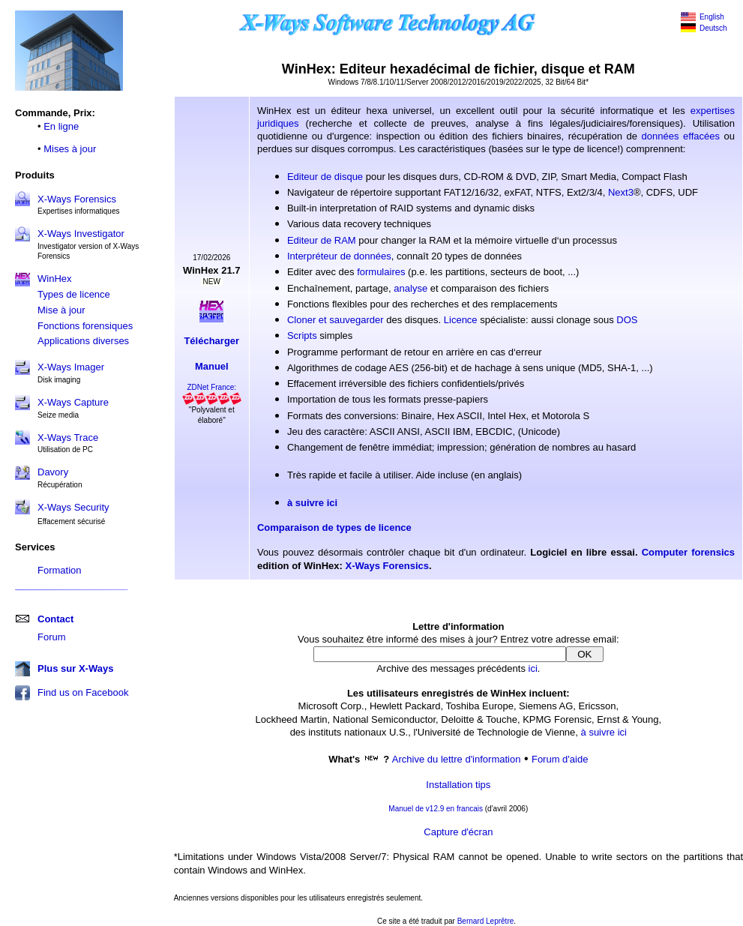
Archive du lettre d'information (456, 759)
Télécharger (211, 340)
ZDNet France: (211, 387)
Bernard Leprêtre (485, 921)
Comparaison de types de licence (334, 527)
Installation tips (458, 784)
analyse (410, 288)
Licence (461, 319)
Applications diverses (83, 340)
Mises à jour (69, 148)
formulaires (381, 271)
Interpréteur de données (339, 256)
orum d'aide (563, 759)
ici (533, 668)
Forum (51, 637)
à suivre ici (312, 502)
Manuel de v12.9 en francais (435, 809)
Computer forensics (688, 552)
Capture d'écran (458, 832)
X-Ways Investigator (80, 233)
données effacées (681, 136)
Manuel (212, 366)
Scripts (302, 335)
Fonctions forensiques (85, 325)
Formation (59, 570)
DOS (626, 319)
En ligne (61, 126)
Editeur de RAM (321, 240)
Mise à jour (61, 310)
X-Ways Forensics (76, 199)
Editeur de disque (325, 176)
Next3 (621, 192)
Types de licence (73, 294)
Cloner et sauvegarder (335, 319)
